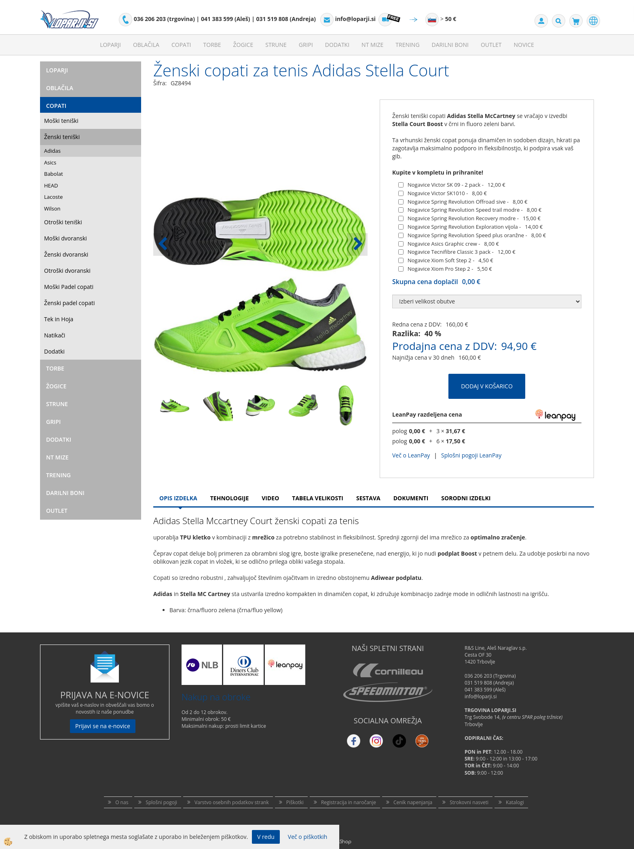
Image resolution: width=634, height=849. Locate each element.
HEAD (51, 185)
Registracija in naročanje (348, 802)
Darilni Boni (450, 44)
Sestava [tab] (368, 498)
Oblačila (146, 44)
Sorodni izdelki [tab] (465, 498)
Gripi (306, 44)
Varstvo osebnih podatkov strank (231, 802)
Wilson (52, 208)
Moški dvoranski (65, 238)
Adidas (52, 150)
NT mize (372, 44)
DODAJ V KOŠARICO (487, 386)
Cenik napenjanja (412, 802)
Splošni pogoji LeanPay (471, 455)
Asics (50, 162)
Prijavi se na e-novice (102, 726)
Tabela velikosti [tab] (317, 498)
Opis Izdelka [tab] (178, 498)
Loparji (110, 44)
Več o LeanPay (411, 455)
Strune (276, 44)
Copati (181, 44)
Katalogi (515, 802)
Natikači (54, 335)
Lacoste (53, 196)
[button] (357, 244)
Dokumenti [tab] (411, 498)
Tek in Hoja (58, 319)
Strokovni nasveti (469, 802)
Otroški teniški (63, 222)
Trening (407, 44)
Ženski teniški (62, 137)
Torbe (212, 44)
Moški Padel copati (68, 287)
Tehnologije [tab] (229, 498)
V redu (266, 837)
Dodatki (337, 44)
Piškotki (295, 802)
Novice (524, 44)
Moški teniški (61, 120)
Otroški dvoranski (67, 270)
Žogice (243, 44)
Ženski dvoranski (66, 254)
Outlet (491, 44)
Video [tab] (270, 498)
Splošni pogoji (161, 802)
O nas (121, 802)
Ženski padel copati (69, 303)
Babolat (53, 173)
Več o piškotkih (308, 837)
